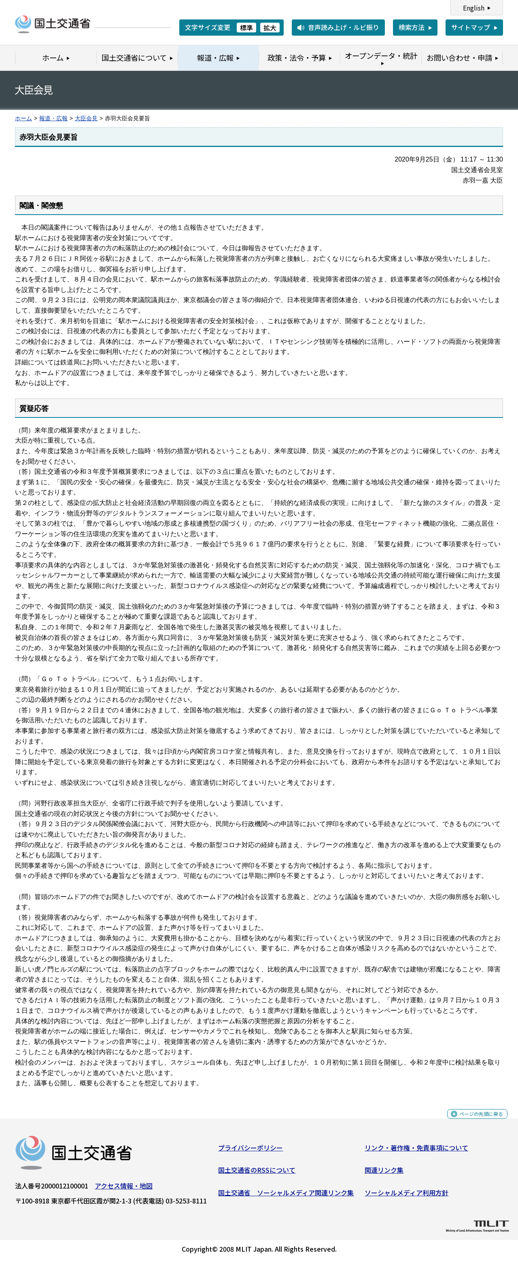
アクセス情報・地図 (124, 1189)
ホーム (23, 118)
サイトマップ (470, 27)
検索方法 (412, 27)
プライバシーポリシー (250, 1151)
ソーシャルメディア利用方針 (406, 1196)
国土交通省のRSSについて (256, 1173)
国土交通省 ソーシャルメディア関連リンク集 (286, 1196)
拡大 (269, 27)
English (473, 8)
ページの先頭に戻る (474, 1121)
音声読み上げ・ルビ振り (343, 27)
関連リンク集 (384, 1173)
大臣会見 (86, 118)
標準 (246, 27)
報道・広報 (53, 118)
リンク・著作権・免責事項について (416, 1151)
